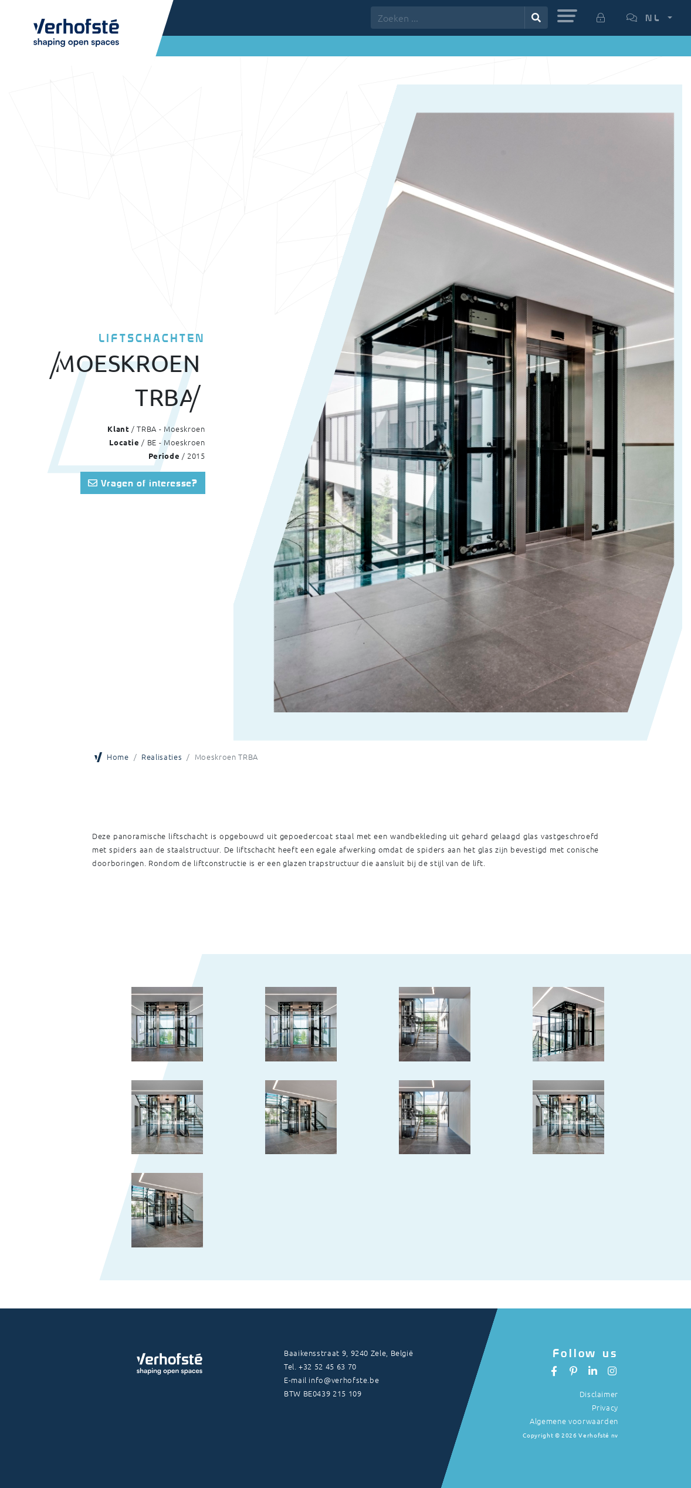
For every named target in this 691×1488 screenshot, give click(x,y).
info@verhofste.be (344, 1379)
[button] (567, 16)
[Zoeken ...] (448, 17)
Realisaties (161, 756)
